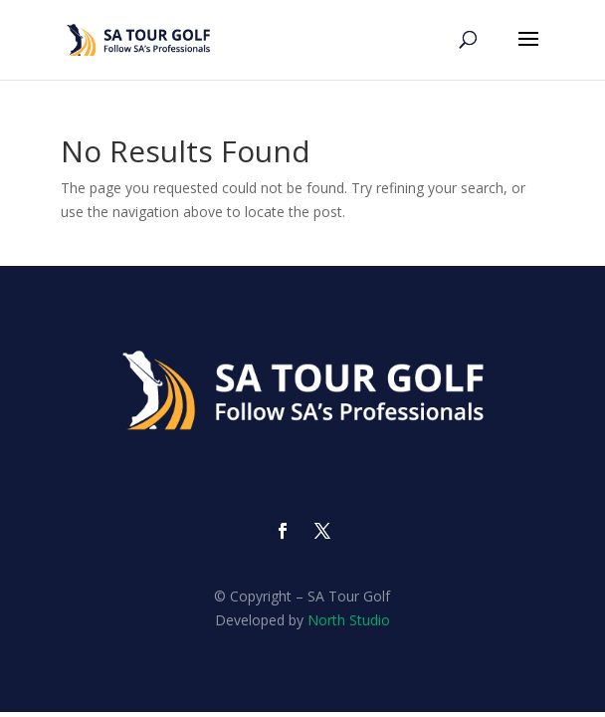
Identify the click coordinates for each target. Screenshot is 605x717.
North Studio (348, 619)
